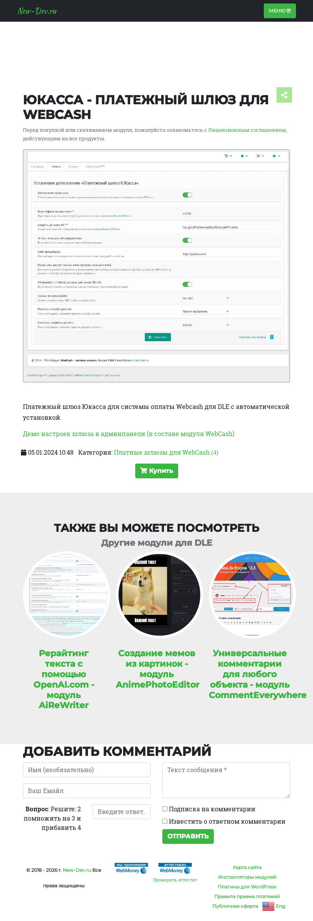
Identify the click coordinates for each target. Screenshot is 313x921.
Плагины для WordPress (247, 887)
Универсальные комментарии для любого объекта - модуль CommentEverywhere (257, 674)
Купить (156, 470)
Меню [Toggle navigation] (280, 11)
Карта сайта (247, 867)
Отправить (188, 836)
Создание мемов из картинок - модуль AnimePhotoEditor (157, 669)
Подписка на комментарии (208, 809)
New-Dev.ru (36, 10)
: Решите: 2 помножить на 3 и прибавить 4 (52, 818)
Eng (273, 906)
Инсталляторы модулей (247, 877)
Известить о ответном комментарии (223, 821)
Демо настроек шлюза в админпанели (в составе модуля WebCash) (128, 433)
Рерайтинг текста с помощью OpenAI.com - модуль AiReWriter (63, 679)
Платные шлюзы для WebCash (166, 452)
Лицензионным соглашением (247, 130)
